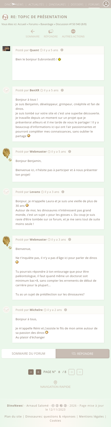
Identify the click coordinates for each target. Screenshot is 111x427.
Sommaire (33, 33)
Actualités (36, 4)
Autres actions (73, 33)
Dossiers (77, 4)
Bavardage (46, 24)
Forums (33, 24)
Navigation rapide (55, 384)
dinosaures (57, 4)
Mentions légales (91, 416)
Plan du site (13, 416)
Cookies (55, 420)
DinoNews (14, 4)
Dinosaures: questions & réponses (50, 416)
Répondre (51, 33)
